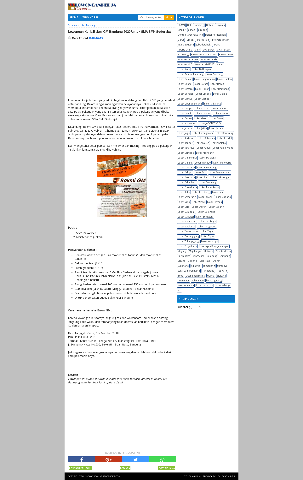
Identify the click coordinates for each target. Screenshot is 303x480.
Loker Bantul (185, 84)
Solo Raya (205, 260)
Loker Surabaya (207, 221)
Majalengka (195, 251)
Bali (189, 25)
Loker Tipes (207, 236)
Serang (181, 260)
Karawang (183, 54)
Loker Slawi (198, 202)
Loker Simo (184, 202)
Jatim (197, 49)
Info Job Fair (202, 39)
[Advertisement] (122, 71)
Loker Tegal (207, 231)
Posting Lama (167, 468)
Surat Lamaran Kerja (189, 270)
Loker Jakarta (185, 128)
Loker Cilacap (202, 108)
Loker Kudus (203, 147)
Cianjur (182, 30)
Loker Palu (200, 172)
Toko (180, 275)
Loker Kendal (224, 138)
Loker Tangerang (206, 226)
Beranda (125, 468)
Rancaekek (198, 256)
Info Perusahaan (220, 39)
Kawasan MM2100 (204, 64)
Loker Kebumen (206, 138)
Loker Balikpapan (202, 69)
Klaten (220, 64)
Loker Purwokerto (209, 187)
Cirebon (202, 30)
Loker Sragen (199, 206)
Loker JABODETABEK (210, 123)
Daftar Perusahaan (215, 34)
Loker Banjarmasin (204, 79)
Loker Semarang (187, 197)
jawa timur (183, 280)
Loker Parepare (186, 177)
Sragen (216, 260)
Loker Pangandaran (219, 172)
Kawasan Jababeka (188, 59)
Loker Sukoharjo (206, 211)
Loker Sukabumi (186, 211)
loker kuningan (186, 285)
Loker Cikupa (185, 108)
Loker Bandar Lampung (190, 74)
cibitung (221, 275)
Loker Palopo (185, 172)
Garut (181, 39)
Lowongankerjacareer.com (103, 476)
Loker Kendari (185, 143)
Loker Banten (224, 79)
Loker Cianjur (185, 98)
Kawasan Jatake (209, 59)
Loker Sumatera (205, 216)
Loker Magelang (205, 152)
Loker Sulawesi (186, 216)
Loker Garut (200, 118)
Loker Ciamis (220, 93)
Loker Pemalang (207, 182)
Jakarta (216, 44)
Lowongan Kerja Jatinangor (214, 246)
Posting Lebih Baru (80, 468)
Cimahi (192, 30)
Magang (182, 251)
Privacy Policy (211, 476)
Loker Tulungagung (188, 241)
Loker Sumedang (187, 221)
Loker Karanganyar (202, 133)
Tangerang (208, 270)
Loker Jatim (201, 128)
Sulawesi (196, 265)
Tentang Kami (192, 476)
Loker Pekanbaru (187, 182)
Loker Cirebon (221, 113)
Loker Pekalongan (220, 177)
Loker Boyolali (185, 93)
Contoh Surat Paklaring (190, 34)
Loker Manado (203, 162)
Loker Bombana (220, 89)
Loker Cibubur (202, 98)
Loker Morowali (186, 167)
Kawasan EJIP (226, 54)
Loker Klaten (202, 143)
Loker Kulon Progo (223, 147)
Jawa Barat (208, 49)
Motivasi (208, 251)
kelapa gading (214, 280)
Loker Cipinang (203, 113)
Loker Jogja (184, 133)
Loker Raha (184, 192)
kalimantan (198, 280)
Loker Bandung (214, 74)
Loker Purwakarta (187, 187)
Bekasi (209, 25)
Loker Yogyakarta (187, 246)
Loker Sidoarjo (223, 197)
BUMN (181, 25)
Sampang (225, 256)
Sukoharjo (183, 265)
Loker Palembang (206, 167)
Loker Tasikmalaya (188, 231)
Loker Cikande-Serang (190, 103)
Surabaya (222, 265)
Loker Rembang (201, 192)
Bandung (199, 25)
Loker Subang (216, 206)
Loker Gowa (216, 118)
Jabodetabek (203, 44)
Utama (210, 275)
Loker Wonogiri (209, 241)
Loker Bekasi (217, 84)
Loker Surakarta (186, 226)
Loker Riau (218, 192)
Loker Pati (202, 177)
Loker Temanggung (188, 236)
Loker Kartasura (186, 138)
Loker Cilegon (219, 108)
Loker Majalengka (187, 157)
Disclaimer (228, 476)
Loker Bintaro (185, 89)
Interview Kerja (186, 44)
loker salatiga (222, 285)
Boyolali (220, 25)
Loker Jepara (216, 128)
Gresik (189, 39)
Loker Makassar (208, 157)
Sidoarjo (192, 260)
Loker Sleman (214, 202)
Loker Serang (205, 197)
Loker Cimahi (185, 113)
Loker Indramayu (187, 123)
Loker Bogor (202, 89)
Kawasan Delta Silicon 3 (204, 54)
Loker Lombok (186, 152)
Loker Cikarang (212, 103)
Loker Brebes (203, 93)
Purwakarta (184, 256)
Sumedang (209, 265)
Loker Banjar (185, 79)
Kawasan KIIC (185, 64)
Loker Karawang (224, 133)
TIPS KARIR (90, 17)
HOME (74, 17)
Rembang (212, 256)
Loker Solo (183, 206)
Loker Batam (201, 84)
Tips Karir (222, 270)
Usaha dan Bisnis (195, 275)
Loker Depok (185, 118)
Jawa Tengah (223, 49)
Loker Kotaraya (186, 147)
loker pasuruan (204, 285)
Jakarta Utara (185, 49)
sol (179, 290)
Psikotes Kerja (223, 251)
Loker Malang (185, 162)
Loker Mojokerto (222, 162)
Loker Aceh (184, 69)
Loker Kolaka (219, 143)
